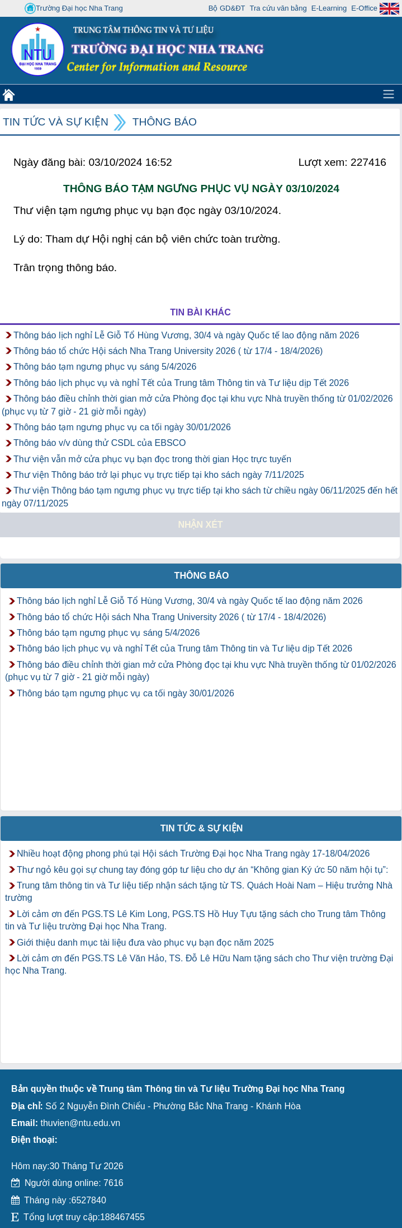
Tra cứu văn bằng (278, 8)
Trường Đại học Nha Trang (74, 8)
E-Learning (329, 8)
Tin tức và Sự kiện (55, 122)
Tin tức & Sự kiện (201, 828)
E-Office (364, 8)
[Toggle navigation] (388, 94)
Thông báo (165, 122)
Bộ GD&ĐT (227, 8)
